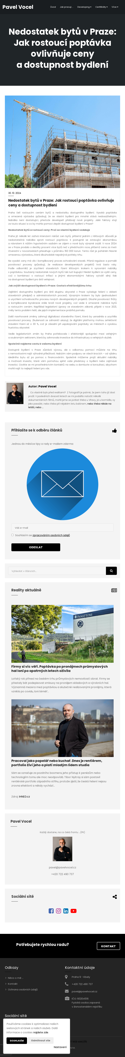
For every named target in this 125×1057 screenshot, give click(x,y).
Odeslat (36, 547)
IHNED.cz (24, 796)
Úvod (53, 6)
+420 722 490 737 (82, 984)
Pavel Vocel (47, 386)
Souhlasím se (24, 535)
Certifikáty (101, 6)
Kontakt (108, 946)
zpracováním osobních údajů (51, 535)
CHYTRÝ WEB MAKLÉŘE (75, 1041)
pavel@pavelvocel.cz (84, 991)
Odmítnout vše (40, 1040)
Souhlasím (17, 1040)
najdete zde (40, 1032)
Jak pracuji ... (66, 6)
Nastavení (60, 1047)
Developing (84, 6)
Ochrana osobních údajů (23, 989)
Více (115, 6)
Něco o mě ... (15, 978)
